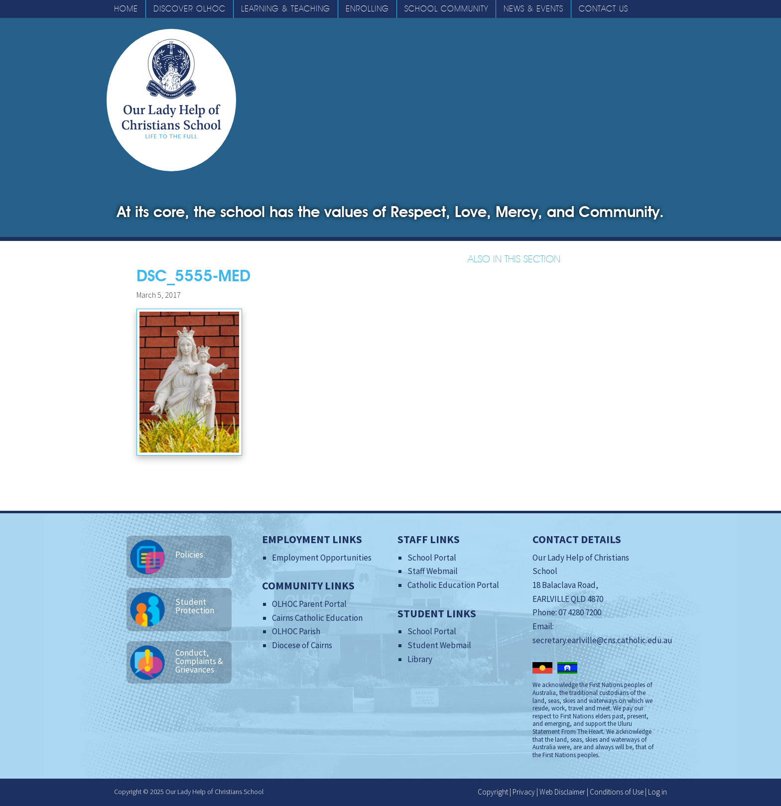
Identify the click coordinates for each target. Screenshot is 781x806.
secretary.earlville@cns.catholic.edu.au (602, 640)
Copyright (493, 792)
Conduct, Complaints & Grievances (199, 661)
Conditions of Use (617, 792)
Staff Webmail (432, 571)
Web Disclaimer (562, 792)
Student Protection (194, 606)
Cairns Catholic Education (317, 617)
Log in (657, 792)
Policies (189, 554)
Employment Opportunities (322, 557)
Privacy (524, 792)
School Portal (431, 557)
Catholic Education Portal (453, 584)
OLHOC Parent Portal (309, 603)
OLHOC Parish (296, 631)
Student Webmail (439, 645)
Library (419, 659)
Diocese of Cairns (302, 645)
